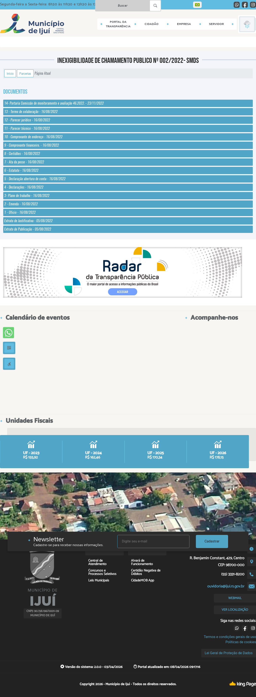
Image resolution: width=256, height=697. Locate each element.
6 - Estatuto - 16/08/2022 (21, 170)
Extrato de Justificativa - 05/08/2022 (28, 220)
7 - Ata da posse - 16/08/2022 (24, 162)
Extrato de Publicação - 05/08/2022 (27, 229)
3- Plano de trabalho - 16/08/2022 (26, 195)
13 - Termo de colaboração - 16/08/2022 (31, 111)
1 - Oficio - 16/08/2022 (20, 212)
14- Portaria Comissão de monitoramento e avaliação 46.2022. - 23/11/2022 (54, 103)
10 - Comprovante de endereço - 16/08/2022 (33, 137)
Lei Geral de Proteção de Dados (229, 653)
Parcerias (25, 73)
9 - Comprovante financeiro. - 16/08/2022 (31, 145)
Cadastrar (211, 541)
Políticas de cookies (241, 642)
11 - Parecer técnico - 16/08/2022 (27, 128)
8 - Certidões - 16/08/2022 (22, 153)
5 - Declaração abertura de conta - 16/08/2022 (35, 179)
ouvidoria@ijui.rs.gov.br (225, 586)
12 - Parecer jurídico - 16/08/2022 (27, 120)
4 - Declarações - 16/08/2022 (23, 187)
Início (10, 73)
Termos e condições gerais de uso (230, 637)
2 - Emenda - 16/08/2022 (21, 204)
